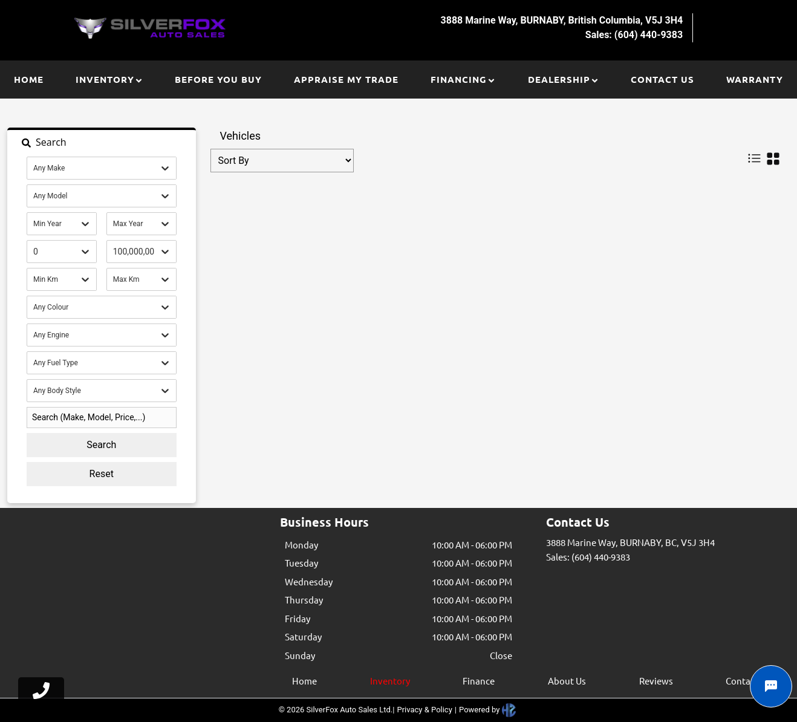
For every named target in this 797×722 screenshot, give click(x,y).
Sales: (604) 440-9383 (588, 556)
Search (101, 444)
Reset (101, 474)
